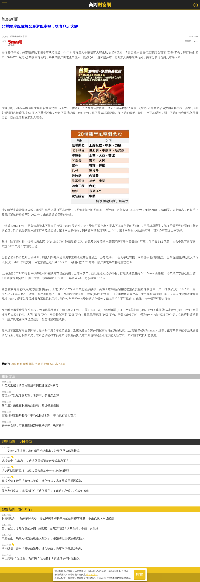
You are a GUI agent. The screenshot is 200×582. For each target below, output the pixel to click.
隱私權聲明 (91, 574)
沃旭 (37, 363)
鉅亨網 (15, 43)
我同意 (139, 574)
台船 (19, 363)
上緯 (13, 363)
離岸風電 (28, 363)
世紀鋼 (45, 363)
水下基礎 (60, 363)
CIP (52, 363)
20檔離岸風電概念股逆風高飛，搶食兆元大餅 (40, 26)
